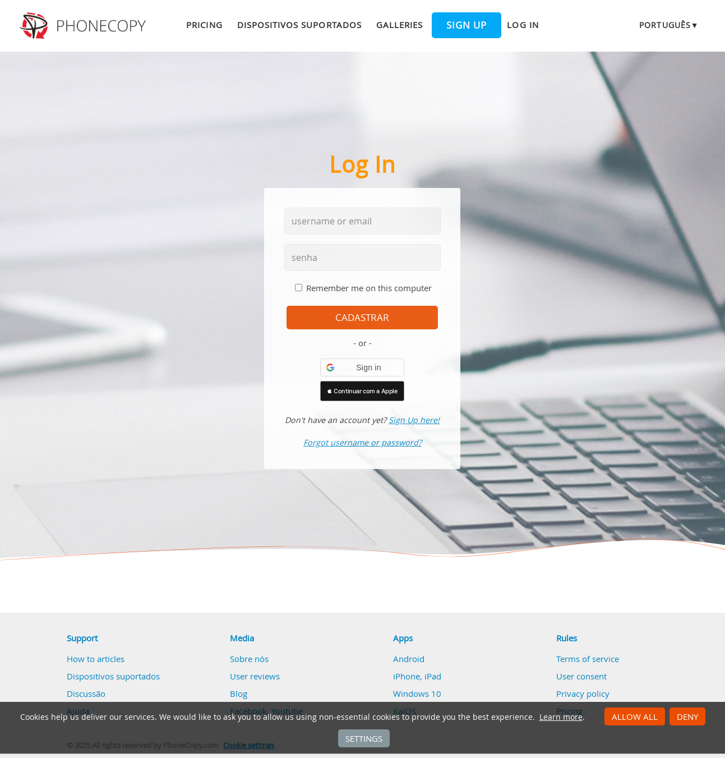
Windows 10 (417, 693)
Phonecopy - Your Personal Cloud (84, 26)
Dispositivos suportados (299, 24)
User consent (581, 676)
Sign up (466, 25)
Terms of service (587, 658)
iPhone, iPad (417, 676)
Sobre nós (249, 658)
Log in (522, 24)
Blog (238, 693)
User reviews (255, 676)
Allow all (635, 716)
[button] (362, 367)
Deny (687, 716)
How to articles (95, 658)
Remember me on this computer (369, 287)
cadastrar (362, 317)
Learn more (561, 717)
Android (408, 658)
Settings (363, 738)
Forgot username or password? (362, 442)
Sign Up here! (414, 420)
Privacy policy (582, 693)
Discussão (86, 693)
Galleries (399, 24)
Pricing (204, 24)
